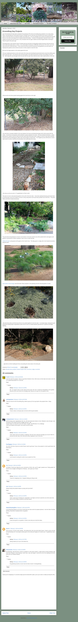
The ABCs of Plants (51, 23)
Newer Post (5, 613)
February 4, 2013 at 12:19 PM (19, 387)
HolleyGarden (9, 549)
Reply (7, 382)
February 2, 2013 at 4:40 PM (15, 486)
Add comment (6, 571)
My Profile (27, 23)
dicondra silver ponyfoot (11, 369)
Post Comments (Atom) (32, 618)
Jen (7, 465)
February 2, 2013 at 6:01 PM (23, 507)
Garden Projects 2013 (21, 369)
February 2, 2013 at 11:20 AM (18, 444)
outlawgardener (9, 399)
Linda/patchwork (10, 419)
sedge (33, 369)
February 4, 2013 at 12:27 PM (19, 539)
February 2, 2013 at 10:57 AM (20, 399)
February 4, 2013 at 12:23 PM (19, 455)
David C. (8, 528)
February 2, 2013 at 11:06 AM (20, 419)
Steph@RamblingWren (11, 507)
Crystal (7, 377)
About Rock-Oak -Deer (16, 23)
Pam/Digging (9, 444)
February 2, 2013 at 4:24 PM (14, 465)
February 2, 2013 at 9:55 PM (16, 528)
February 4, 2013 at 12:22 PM (19, 432)
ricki (7, 486)
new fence (29, 369)
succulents (37, 369)
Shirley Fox (9, 367)
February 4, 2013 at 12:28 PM (19, 561)
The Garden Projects (38, 23)
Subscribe (68, 41)
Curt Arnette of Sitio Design (8, 283)
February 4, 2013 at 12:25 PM (19, 495)
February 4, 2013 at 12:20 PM (19, 408)
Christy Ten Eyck (6, 241)
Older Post (52, 613)
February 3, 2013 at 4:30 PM (19, 549)
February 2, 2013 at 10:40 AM (16, 377)
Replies (9, 385)
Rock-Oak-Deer (39, 6)
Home (5, 23)
